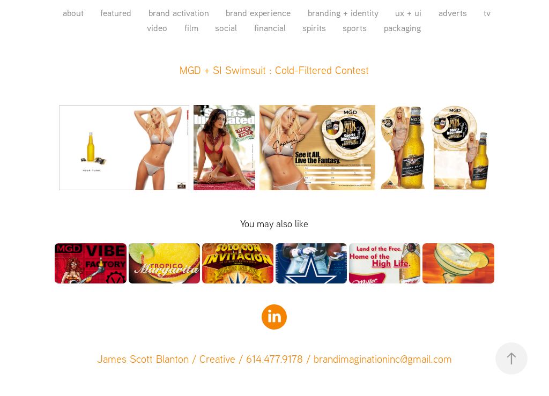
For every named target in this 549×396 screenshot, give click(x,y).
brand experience (258, 12)
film (191, 27)
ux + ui (408, 12)
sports (355, 27)
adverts (453, 12)
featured (115, 12)
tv (487, 12)
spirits (314, 27)
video (157, 27)
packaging (402, 27)
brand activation (179, 12)
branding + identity (343, 12)
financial (270, 27)
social (226, 27)
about (73, 12)
